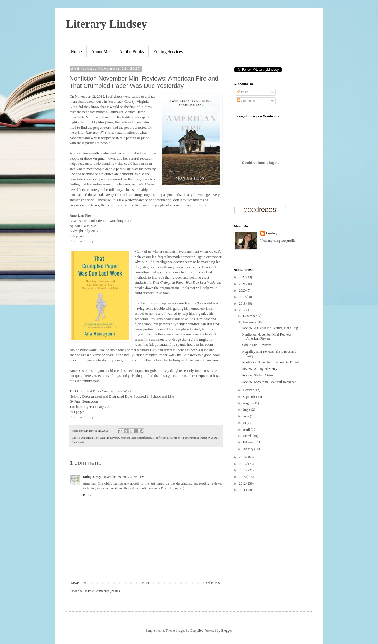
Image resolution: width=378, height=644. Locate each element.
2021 (242, 284)
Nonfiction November (166, 437)
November (250, 322)
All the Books (131, 51)
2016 (242, 457)
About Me (100, 51)
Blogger (226, 631)
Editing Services (168, 51)
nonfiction (145, 437)
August (248, 403)
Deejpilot (196, 631)
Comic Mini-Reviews (256, 345)
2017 (242, 310)
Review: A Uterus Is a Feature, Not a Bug (270, 328)
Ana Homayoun (109, 437)
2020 (242, 290)
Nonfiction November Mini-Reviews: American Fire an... (267, 336)
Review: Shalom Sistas (257, 375)
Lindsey (271, 233)
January (248, 449)
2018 (242, 303)
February (249, 442)
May (246, 423)
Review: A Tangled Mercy (259, 369)
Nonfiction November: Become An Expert (270, 362)
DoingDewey (92, 477)
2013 (242, 477)
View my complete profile (278, 241)
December (250, 316)
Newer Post (79, 583)
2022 (242, 277)
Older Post (213, 583)
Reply (87, 495)
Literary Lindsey (106, 24)
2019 (242, 297)
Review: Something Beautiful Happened (269, 382)
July (246, 410)
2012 (242, 483)
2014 (242, 470)
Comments (246, 101)
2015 (242, 464)
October (249, 390)
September (250, 397)
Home (76, 51)
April (247, 429)
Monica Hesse (129, 437)
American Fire (90, 437)
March (247, 436)
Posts (242, 92)
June (246, 416)
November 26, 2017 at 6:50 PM (124, 477)
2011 (242, 490)
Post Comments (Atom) (104, 591)
